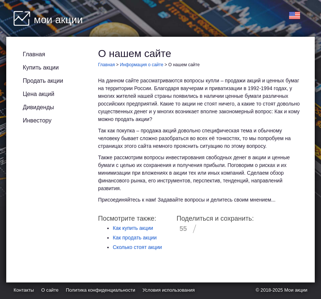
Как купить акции (133, 228)
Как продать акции (135, 238)
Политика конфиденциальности (100, 290)
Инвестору (37, 120)
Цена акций (38, 94)
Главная (34, 54)
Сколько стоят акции (137, 247)
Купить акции (41, 67)
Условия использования (169, 290)
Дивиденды (38, 107)
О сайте (49, 290)
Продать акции (43, 81)
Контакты (24, 290)
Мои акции (295, 290)
